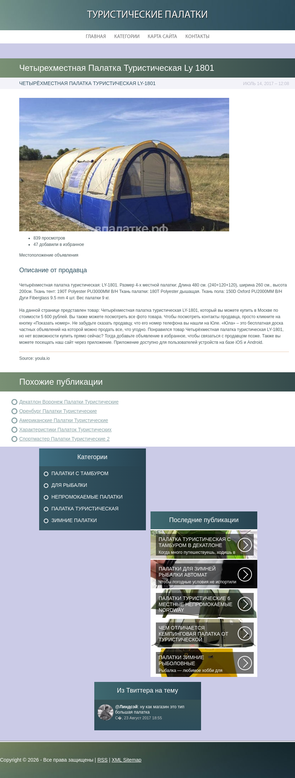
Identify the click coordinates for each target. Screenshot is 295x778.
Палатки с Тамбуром (80, 473)
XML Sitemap (127, 760)
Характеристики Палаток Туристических (65, 429)
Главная (96, 37)
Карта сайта (162, 37)
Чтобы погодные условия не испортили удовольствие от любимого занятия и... (198, 575)
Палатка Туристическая (85, 508)
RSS (103, 760)
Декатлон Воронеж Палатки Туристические (68, 402)
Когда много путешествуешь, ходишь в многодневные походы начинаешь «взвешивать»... (198, 546)
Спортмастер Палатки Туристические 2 (64, 439)
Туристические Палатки (147, 15)
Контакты (197, 37)
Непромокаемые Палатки (87, 497)
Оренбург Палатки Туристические (58, 411)
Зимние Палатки (74, 520)
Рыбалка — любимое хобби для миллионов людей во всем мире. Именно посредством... (198, 664)
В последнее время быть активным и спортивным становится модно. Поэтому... (198, 605)
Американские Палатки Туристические (63, 420)
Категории (126, 37)
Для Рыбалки (69, 485)
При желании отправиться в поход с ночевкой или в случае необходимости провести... (198, 634)
